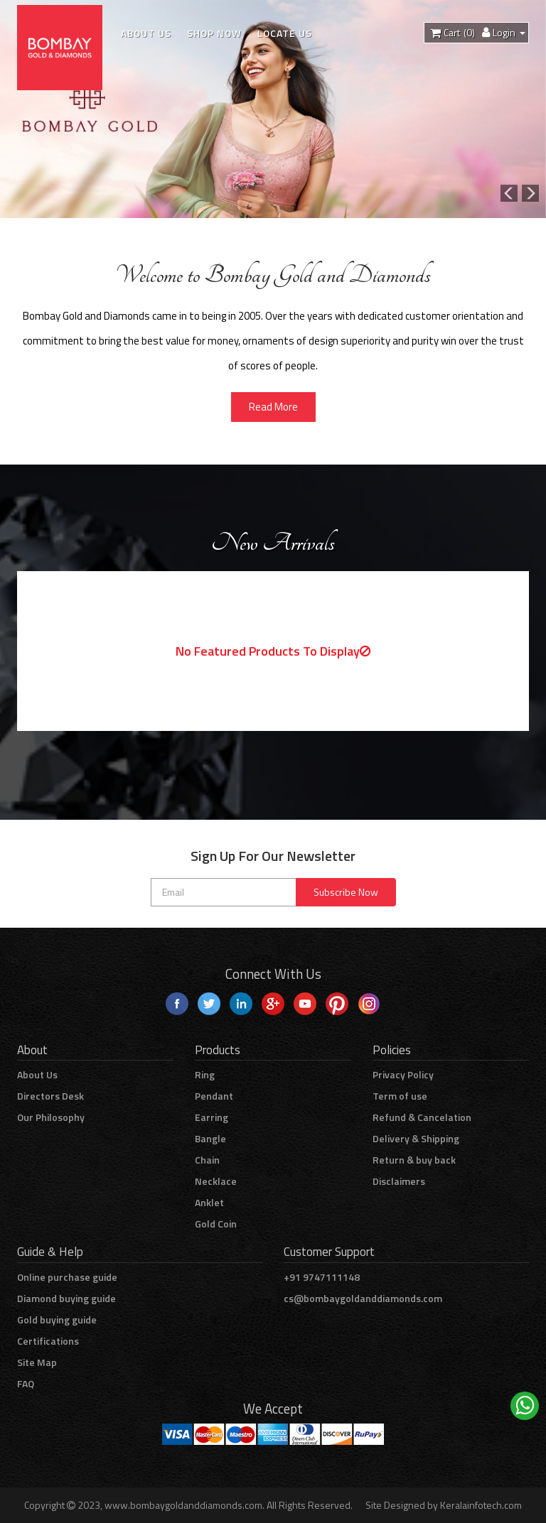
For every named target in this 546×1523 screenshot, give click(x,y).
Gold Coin (216, 1223)
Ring (205, 1074)
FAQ (25, 1383)
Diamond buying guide (66, 1298)
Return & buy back (414, 1159)
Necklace (216, 1181)
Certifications (48, 1340)
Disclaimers (399, 1181)
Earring (211, 1117)
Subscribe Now (346, 891)
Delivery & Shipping (416, 1138)
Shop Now (214, 33)
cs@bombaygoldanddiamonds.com (363, 1298)
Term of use (400, 1095)
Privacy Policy (403, 1074)
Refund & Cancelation (422, 1117)
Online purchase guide (67, 1276)
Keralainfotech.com (481, 1504)
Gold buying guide (57, 1319)
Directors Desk (50, 1095)
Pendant (214, 1095)
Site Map (37, 1362)
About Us (146, 33)
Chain (207, 1159)
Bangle (210, 1138)
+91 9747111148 (322, 1276)
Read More (273, 407)
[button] (532, 193)
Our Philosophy (51, 1117)
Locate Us (284, 33)
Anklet (209, 1202)
